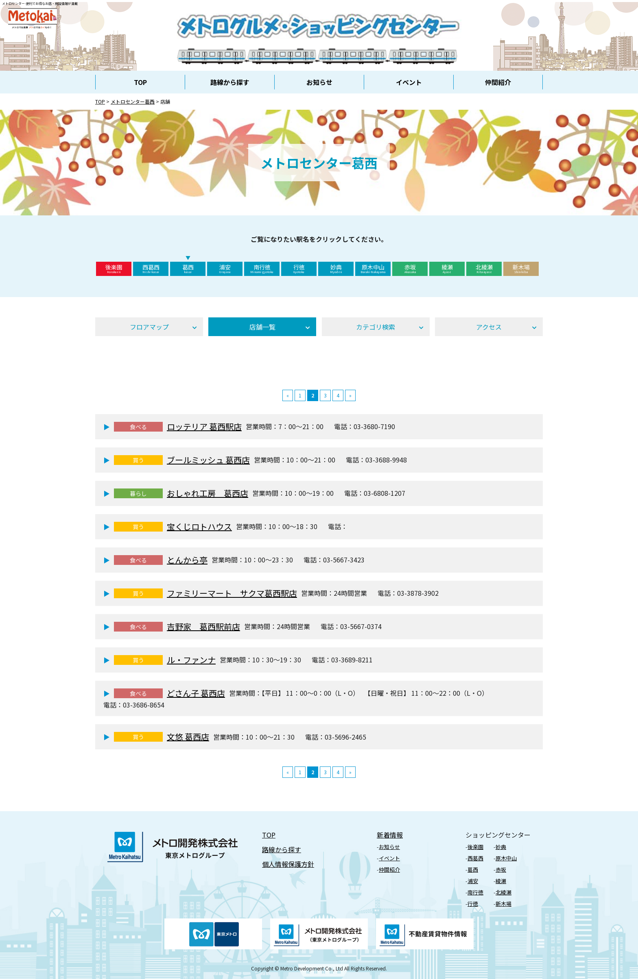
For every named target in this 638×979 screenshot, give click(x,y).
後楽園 (114, 268)
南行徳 (262, 268)
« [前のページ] (287, 395)
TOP (140, 82)
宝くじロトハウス (199, 526)
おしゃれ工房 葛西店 (207, 493)
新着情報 (390, 835)
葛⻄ (473, 869)
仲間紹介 (498, 82)
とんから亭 (187, 560)
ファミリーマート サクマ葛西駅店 (232, 593)
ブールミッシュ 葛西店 (208, 460)
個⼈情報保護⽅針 (288, 864)
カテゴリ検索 (375, 327)
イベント (409, 82)
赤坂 (410, 268)
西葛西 (151, 268)
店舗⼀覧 (262, 327)
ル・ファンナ (191, 660)
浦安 (225, 268)
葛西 (188, 268)
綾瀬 (447, 268)
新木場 (521, 268)
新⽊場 (503, 903)
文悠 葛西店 (188, 736)
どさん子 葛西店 (196, 693)
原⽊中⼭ (506, 858)
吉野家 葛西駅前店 (203, 626)
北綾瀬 (484, 268)
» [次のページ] (350, 395)
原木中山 (373, 268)
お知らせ (319, 82)
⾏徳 (473, 903)
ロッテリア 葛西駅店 (204, 426)
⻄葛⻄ (475, 858)
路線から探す (229, 82)
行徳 (299, 268)
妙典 (336, 268)
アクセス (489, 327)
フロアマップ (149, 327)
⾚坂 (501, 869)
